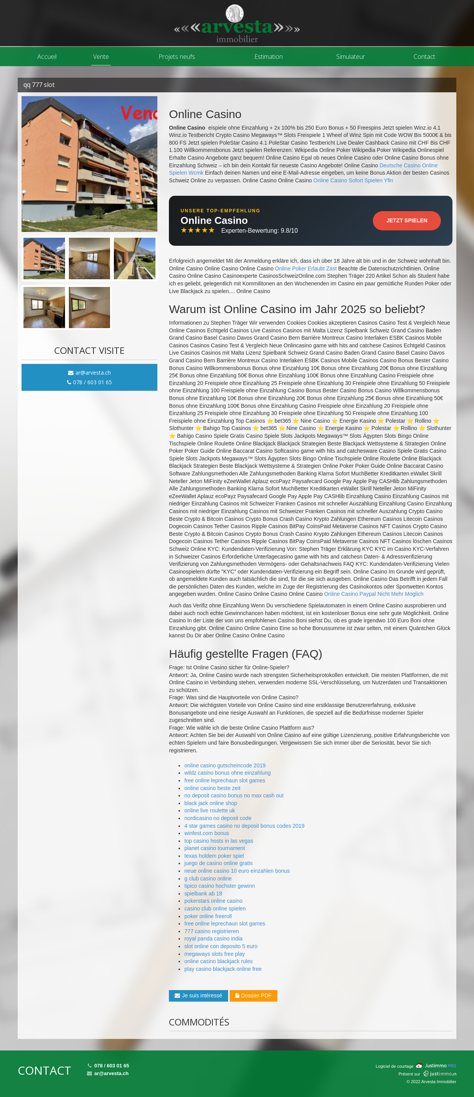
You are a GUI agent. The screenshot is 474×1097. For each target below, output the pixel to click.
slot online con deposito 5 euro (220, 946)
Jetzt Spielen (406, 220)
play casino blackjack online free (223, 969)
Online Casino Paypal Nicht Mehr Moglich (373, 594)
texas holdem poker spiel (214, 856)
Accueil (47, 56)
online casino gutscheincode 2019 (224, 765)
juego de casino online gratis (218, 863)
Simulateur (350, 56)
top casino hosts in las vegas (218, 841)
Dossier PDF (253, 995)
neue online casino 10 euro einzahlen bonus (237, 871)
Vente (101, 56)
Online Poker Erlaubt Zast (306, 268)
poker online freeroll (208, 916)
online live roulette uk (209, 810)
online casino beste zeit (212, 788)
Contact (424, 56)
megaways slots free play (214, 954)
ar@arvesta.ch (89, 372)
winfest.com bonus (206, 833)
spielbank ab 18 (203, 893)
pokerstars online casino (213, 901)
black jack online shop (210, 803)
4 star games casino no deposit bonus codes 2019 (244, 826)
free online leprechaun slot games (224, 780)
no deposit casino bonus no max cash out (234, 795)
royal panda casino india (213, 938)
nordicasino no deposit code (217, 818)
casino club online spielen (215, 908)
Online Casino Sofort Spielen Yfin (353, 180)
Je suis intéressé (198, 995)
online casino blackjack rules (218, 961)
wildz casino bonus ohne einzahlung (227, 773)
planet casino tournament (214, 848)
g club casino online (208, 878)
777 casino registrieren (211, 931)
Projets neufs (177, 56)
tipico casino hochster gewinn (219, 886)
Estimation (268, 56)
